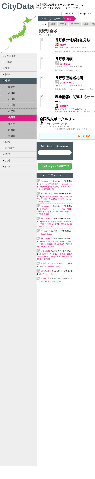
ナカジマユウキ (52, 80)
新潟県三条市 (46, 259)
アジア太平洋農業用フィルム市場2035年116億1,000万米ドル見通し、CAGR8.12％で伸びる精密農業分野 (54, 182)
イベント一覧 (47, 270)
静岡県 (11, 130)
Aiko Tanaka (46, 215)
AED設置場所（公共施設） (51, 277)
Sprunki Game (46, 230)
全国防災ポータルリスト (59, 115)
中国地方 (8, 148)
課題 (53, 24)
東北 (6, 68)
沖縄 (6, 166)
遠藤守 (48, 45)
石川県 (11, 99)
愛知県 (11, 136)
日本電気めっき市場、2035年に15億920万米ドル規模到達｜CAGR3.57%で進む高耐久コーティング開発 (54, 240)
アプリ (63, 24)
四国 (6, 154)
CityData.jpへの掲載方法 (54, 162)
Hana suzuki (46, 177)
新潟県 (11, 87)
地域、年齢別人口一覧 (51, 262)
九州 (6, 160)
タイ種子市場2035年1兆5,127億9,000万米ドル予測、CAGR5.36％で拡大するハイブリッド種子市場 (54, 195)
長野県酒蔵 (48, 58)
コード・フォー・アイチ (56, 120)
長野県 (11, 117)
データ (43, 24)
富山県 (11, 93)
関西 (6, 142)
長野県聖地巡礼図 (54, 75)
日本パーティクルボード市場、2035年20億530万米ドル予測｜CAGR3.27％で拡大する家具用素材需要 (55, 252)
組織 (86, 24)
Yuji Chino (50, 62)
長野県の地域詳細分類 (57, 40)
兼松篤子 (49, 102)
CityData (17, 6)
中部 (6, 80)
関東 (6, 74)
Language (85, 14)
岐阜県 (11, 123)
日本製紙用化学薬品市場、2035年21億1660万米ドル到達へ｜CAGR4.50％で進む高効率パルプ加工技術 (55, 220)
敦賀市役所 (45, 274)
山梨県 (11, 111)
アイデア (75, 24)
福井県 (11, 105)
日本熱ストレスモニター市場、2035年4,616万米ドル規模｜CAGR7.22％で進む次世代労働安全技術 (54, 207)
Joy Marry (45, 227)
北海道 (7, 62)
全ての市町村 (9, 56)
